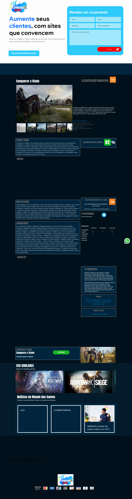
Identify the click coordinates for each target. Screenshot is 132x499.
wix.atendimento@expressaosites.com (29, 455)
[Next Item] (69, 104)
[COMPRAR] (61, 352)
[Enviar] (109, 49)
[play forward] (113, 382)
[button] (98, 158)
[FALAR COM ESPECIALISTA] (24, 53)
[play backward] (18, 382)
